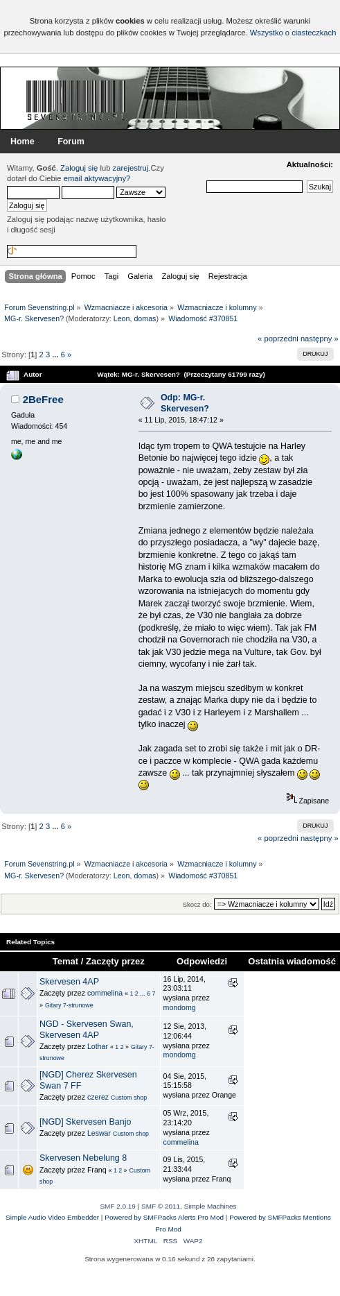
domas (145, 318)
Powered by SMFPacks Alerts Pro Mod (164, 1217)
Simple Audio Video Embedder (52, 1217)
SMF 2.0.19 (118, 1206)
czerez (98, 1097)
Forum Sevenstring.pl (76, 100)
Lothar (97, 1046)
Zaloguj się (79, 168)
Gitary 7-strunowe (69, 1005)
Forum (70, 141)
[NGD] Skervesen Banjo (85, 1122)
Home (22, 141)
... (56, 354)
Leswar (99, 1133)
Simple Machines (210, 1206)
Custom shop (129, 1097)
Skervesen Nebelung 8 (83, 1158)
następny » (320, 338)
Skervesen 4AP (69, 982)
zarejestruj (131, 168)
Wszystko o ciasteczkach (293, 32)
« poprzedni (278, 338)
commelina (105, 993)
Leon (122, 318)
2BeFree (43, 399)
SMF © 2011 (160, 1206)
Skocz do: (197, 904)
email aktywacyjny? (97, 178)
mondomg (179, 1007)
